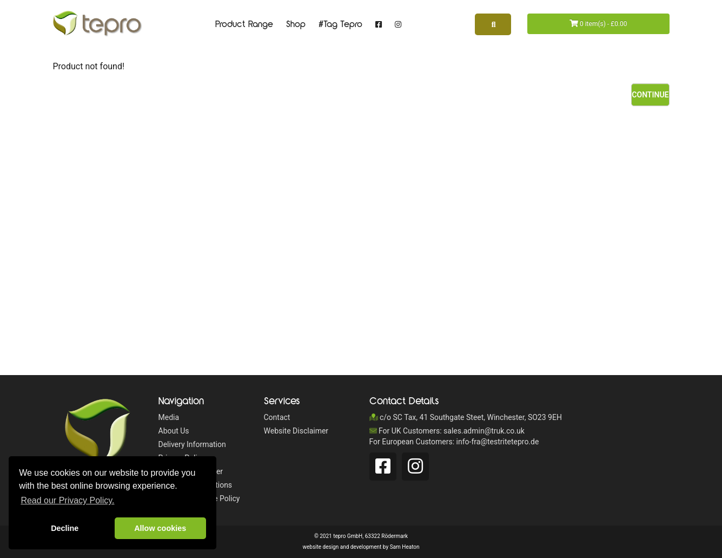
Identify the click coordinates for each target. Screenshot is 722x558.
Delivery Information (192, 444)
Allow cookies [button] (160, 528)
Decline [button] (64, 528)
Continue (650, 94)
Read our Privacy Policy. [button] (67, 500)
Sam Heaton (405, 547)
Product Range (244, 24)
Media (169, 417)
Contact (277, 417)
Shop (296, 24)
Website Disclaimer (296, 430)
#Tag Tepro (340, 24)
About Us (173, 430)
